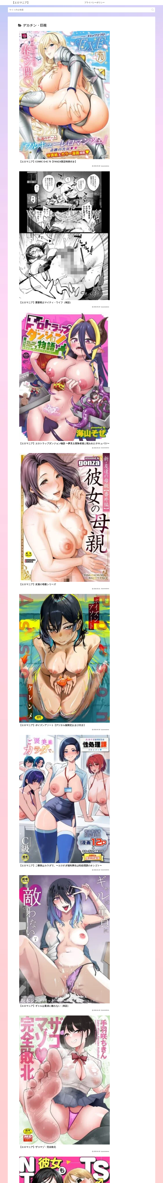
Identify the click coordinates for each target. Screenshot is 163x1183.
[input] (81, 9)
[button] (152, 9)
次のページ (82, 1146)
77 (88, 1156)
